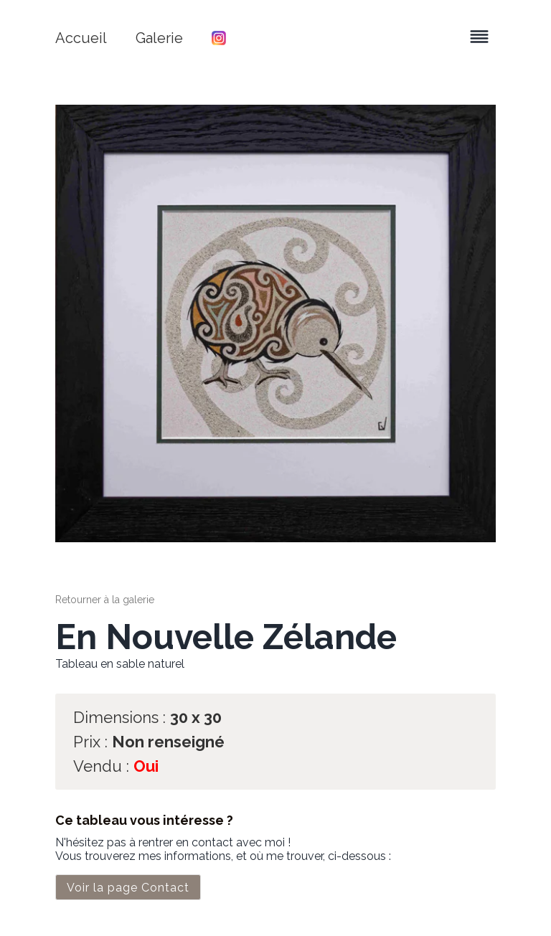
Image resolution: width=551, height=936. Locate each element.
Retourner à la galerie (104, 599)
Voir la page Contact (128, 887)
